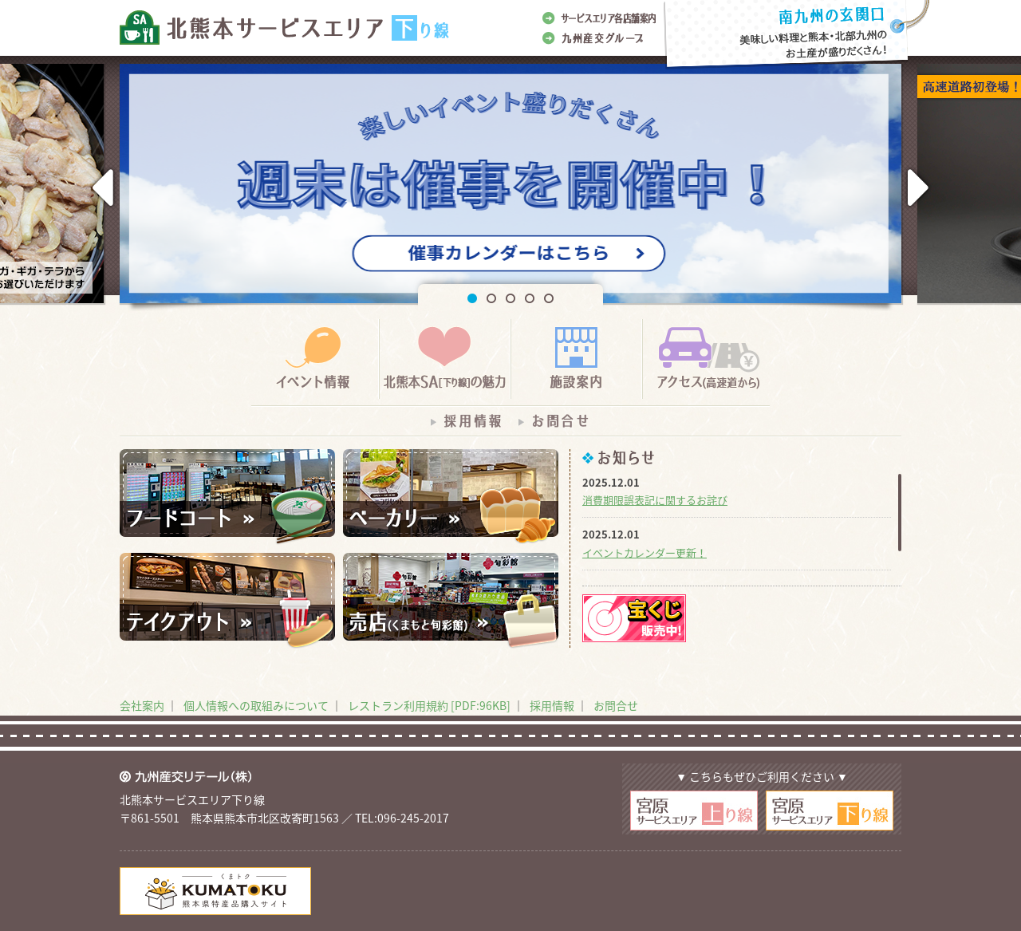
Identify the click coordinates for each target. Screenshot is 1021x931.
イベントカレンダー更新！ (644, 552)
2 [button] (491, 298)
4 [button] (530, 298)
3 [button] (510, 298)
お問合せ (615, 705)
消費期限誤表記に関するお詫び (654, 499)
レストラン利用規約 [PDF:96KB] (429, 705)
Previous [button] (102, 188)
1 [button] (472, 298)
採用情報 (552, 705)
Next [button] (919, 188)
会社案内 (142, 705)
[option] (510, 187)
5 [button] (549, 298)
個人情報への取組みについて (256, 705)
